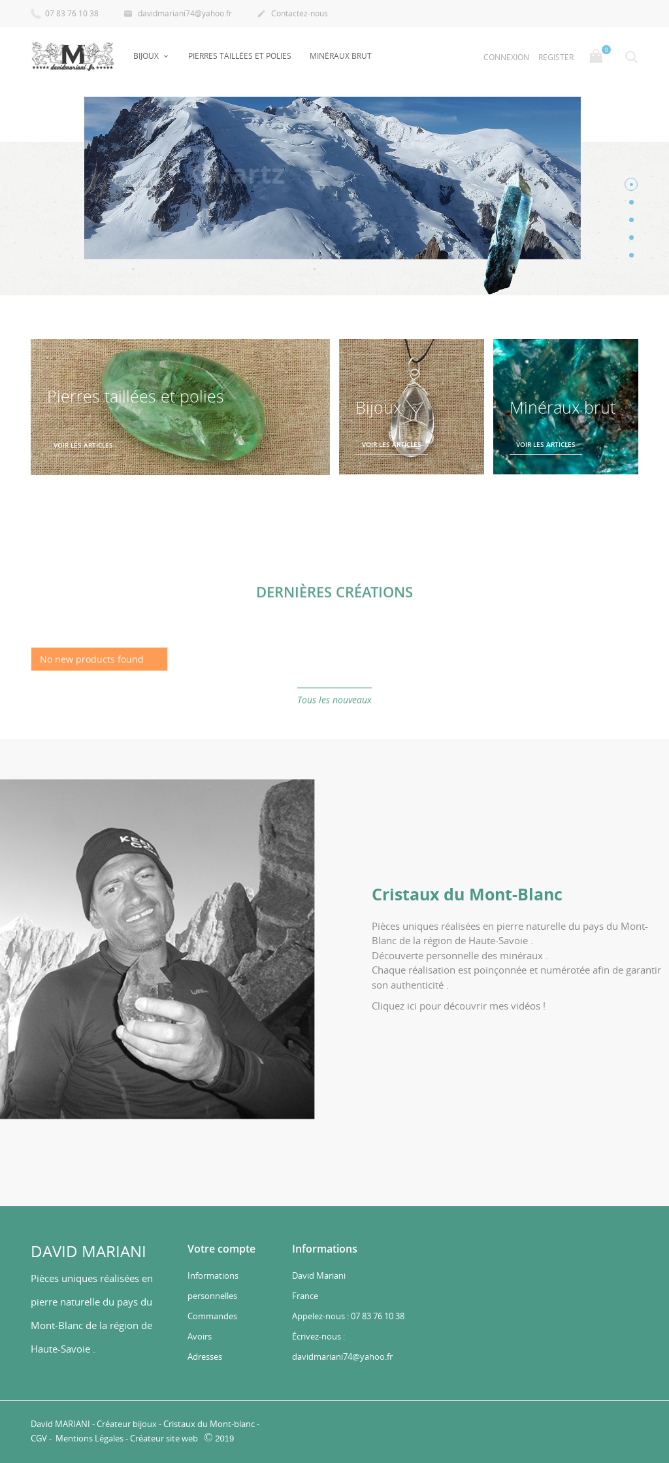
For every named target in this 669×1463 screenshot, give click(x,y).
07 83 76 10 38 (65, 13)
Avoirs (200, 1336)
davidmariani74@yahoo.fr (177, 14)
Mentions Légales (90, 1438)
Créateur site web (164, 1438)
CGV (39, 1438)
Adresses (205, 1356)
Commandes (212, 1316)
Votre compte (221, 1248)
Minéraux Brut (341, 55)
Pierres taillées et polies (239, 55)
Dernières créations (334, 604)
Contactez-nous (292, 14)
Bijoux (147, 55)
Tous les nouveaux (334, 712)
